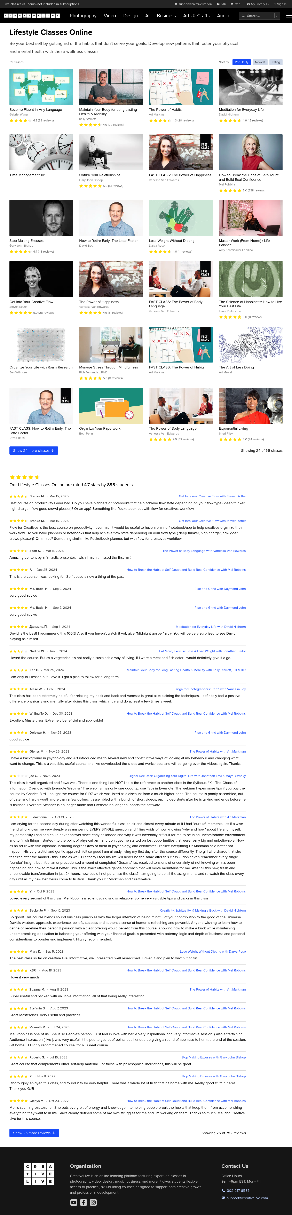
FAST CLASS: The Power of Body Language (176, 304)
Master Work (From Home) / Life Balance (244, 243)
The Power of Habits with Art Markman (218, 751)
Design (130, 15)
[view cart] (236, 4)
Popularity (241, 62)
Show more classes (34, 450)
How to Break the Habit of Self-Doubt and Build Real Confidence (248, 177)
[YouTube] (73, 1202)
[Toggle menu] (289, 15)
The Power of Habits (165, 109)
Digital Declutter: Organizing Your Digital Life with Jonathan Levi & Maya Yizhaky (187, 776)
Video (110, 15)
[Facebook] (83, 1202)
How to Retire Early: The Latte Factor (108, 240)
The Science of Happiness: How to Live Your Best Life (250, 304)
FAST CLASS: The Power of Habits (176, 367)
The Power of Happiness (99, 301)
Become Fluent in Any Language (35, 109)
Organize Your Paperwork (99, 428)
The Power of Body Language (173, 428)
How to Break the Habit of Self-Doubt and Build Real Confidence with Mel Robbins (186, 570)
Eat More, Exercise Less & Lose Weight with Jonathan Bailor (202, 651)
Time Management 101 (27, 174)
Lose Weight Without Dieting (172, 240)
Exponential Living (233, 428)
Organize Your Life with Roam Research (41, 367)
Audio (223, 15)
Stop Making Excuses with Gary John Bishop (213, 1057)
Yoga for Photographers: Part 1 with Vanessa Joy (211, 689)
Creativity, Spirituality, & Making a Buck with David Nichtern (203, 910)
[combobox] (259, 15)
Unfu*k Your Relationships (99, 174)
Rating (276, 62)
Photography (83, 15)
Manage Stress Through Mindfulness (108, 367)
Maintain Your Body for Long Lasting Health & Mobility (108, 112)
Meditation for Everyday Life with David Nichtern (211, 627)
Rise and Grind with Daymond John (220, 589)
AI (147, 15)
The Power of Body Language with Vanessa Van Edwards (204, 551)
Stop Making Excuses (26, 240)
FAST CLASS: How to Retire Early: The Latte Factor (40, 430)
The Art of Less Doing (236, 367)
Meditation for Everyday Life (241, 109)
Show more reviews (34, 1132)
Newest (260, 62)
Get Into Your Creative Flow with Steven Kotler (212, 496)
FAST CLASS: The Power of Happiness (180, 174)
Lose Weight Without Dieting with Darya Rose (213, 951)
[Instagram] (93, 1202)
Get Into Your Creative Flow (31, 301)
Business (166, 15)
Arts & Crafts (196, 15)
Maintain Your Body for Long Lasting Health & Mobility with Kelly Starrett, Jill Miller (186, 670)
